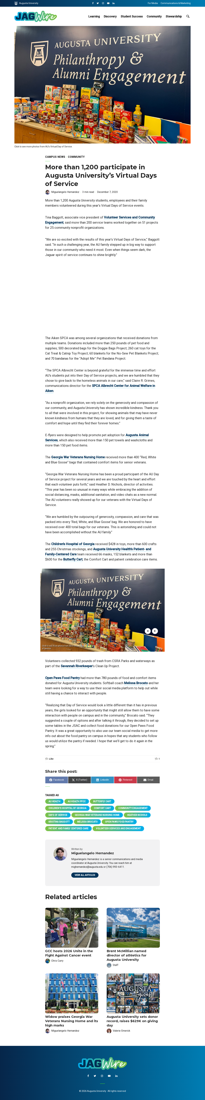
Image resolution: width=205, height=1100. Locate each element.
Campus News (55, 156)
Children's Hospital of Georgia (67, 808)
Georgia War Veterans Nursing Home (78, 457)
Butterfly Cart (72, 559)
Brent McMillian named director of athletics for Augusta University (126, 955)
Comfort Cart (102, 808)
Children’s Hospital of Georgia (72, 544)
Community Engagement (133, 808)
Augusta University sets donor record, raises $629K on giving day (132, 1021)
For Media (153, 3)
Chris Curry (57, 960)
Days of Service (58, 815)
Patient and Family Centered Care (68, 828)
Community (154, 16)
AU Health (54, 801)
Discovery (110, 16)
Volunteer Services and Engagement (118, 828)
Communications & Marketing (176, 3)
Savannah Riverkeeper (77, 666)
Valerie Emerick (121, 1030)
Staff (115, 965)
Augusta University (26, 3)
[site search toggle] (188, 16)
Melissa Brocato (136, 683)
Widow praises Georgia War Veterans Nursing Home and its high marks (71, 1021)
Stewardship (174, 16)
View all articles (85, 875)
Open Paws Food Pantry (62, 678)
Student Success (132, 16)
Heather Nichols (137, 815)
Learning (94, 16)
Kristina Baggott (59, 821)
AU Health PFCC (77, 801)
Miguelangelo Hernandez (65, 192)
